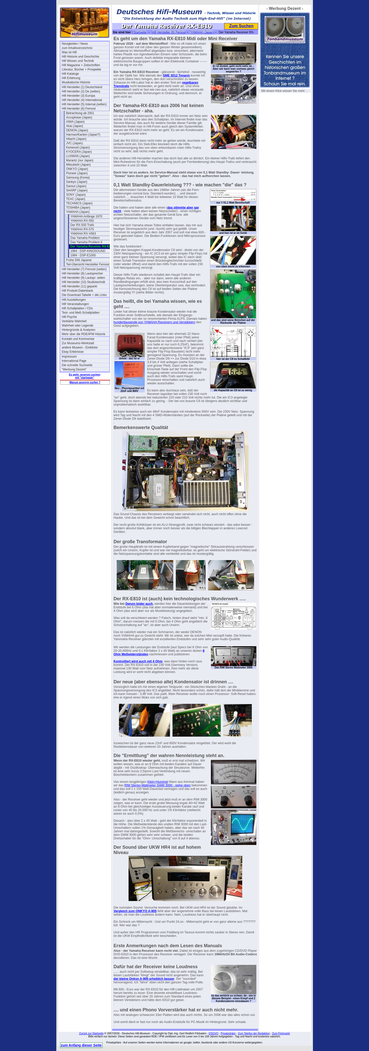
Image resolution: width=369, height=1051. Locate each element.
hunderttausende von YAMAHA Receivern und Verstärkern (154, 322)
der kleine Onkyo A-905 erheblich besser (144, 979)
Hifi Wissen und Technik (78, 61)
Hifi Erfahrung (71, 78)
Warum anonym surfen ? (85, 382)
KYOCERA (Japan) (79, 152)
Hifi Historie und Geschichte (80, 56)
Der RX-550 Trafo (82, 225)
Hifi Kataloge (70, 74)
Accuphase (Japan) (79, 117)
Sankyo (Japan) (76, 182)
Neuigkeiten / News (75, 43)
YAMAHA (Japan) (78, 212)
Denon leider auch (139, 604)
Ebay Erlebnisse (73, 352)
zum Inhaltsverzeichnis (77, 48)
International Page (74, 361)
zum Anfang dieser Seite (81, 1045)
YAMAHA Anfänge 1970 (86, 216)
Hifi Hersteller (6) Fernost (79, 108)
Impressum (69, 356)
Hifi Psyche (69, 317)
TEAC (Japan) (75, 199)
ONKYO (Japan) (77, 169)
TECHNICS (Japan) (79, 203)
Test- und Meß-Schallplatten (81, 312)
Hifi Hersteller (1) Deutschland (82, 87)
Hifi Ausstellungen (74, 300)
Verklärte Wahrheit (74, 321)
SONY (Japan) (76, 194)
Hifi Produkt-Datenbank (77, 290)
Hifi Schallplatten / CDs (77, 308)
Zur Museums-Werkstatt (78, 343)
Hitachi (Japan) (76, 139)
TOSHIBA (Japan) (78, 207)
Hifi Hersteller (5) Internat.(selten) (84, 104)
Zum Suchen (241, 26)
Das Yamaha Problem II (86, 242)
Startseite (140, 32)
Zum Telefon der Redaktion (254, 1033)
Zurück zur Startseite (91, 1033)
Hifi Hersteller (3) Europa (78, 95)
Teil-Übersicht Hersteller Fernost (87, 264)
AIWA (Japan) (75, 121)
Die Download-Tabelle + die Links (84, 295)
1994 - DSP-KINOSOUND (88, 251)
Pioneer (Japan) (77, 173)
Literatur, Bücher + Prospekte (81, 69)
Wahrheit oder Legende (77, 325)
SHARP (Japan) (77, 190)
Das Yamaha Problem (85, 238)
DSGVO (213, 1033)
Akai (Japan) (74, 126)
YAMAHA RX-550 (82, 220)
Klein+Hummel (157, 782)
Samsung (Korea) (78, 177)
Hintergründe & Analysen (78, 330)
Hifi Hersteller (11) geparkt (79, 286)
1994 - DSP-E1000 (83, 255)
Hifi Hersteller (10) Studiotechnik (83, 282)
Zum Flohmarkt (281, 1033)
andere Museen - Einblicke (80, 347)
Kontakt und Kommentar (78, 339)
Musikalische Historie (76, 82)
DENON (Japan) (77, 130)
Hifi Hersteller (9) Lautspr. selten (83, 278)
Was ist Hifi (69, 52)
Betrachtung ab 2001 (80, 113)
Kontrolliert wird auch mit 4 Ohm (138, 661)
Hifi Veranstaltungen (75, 304)
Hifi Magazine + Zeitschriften (81, 65)
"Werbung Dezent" (74, 369)
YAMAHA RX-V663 (83, 233)
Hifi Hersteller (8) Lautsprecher (82, 273)
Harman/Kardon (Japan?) (83, 134)
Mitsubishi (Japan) (78, 164)
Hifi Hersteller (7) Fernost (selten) (84, 269)
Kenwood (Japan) (78, 147)
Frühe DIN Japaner (79, 260)
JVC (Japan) (74, 143)
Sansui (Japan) (76, 186)
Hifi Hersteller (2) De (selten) (81, 91)
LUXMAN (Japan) (78, 156)
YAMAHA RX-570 (82, 229)
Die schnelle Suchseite (77, 365)
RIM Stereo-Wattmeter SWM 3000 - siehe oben (158, 785)
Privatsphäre (228, 1033)
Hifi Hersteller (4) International (82, 100)
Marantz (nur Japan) (79, 160)
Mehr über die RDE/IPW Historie (84, 334)
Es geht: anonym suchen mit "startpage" (84, 376)
